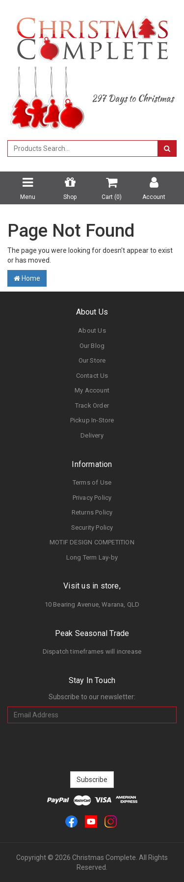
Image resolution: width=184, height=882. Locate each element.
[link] (71, 821)
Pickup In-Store (92, 420)
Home (27, 278)
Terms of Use (92, 482)
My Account (92, 390)
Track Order (92, 405)
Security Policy (92, 527)
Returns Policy (92, 512)
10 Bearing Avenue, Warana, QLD (92, 604)
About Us (92, 330)
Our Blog (92, 345)
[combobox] (82, 148)
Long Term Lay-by (92, 557)
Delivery (92, 435)
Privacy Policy (92, 497)
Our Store (92, 360)
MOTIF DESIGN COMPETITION (92, 542)
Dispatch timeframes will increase (92, 651)
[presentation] (92, 747)
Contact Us (92, 375)
